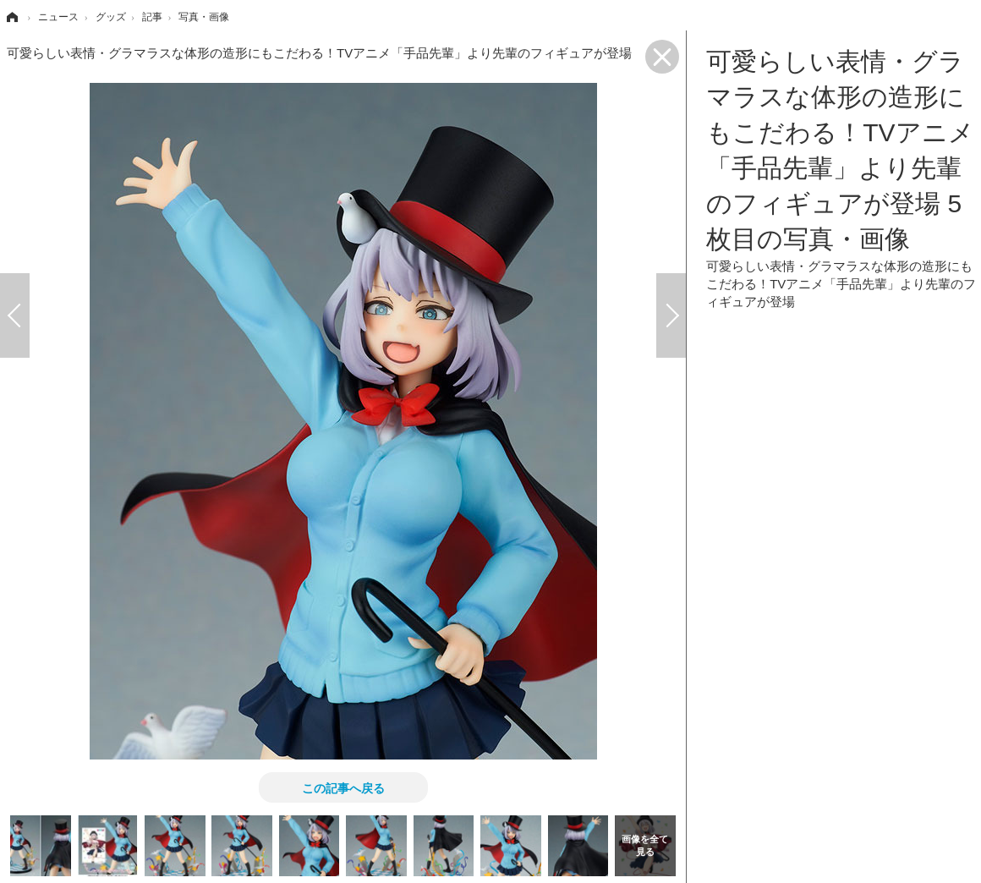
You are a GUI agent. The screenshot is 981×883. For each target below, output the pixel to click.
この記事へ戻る (343, 787)
